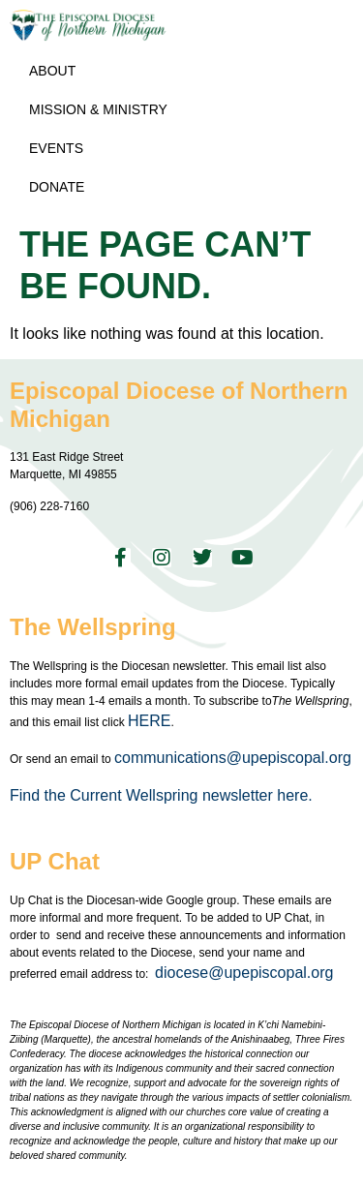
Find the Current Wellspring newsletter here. (163, 795)
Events (56, 148)
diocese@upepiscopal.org (244, 972)
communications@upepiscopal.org (232, 757)
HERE (149, 721)
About (52, 70)
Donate (56, 187)
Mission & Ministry (98, 109)
